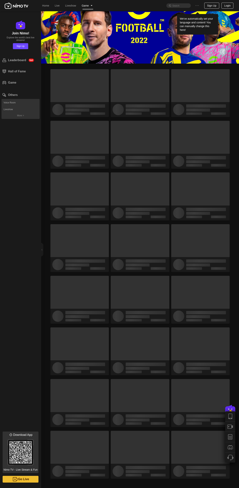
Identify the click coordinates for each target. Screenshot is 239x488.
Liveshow (8, 109)
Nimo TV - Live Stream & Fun (20, 451)
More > (20, 115)
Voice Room (10, 102)
